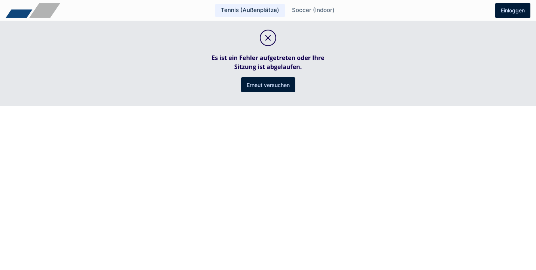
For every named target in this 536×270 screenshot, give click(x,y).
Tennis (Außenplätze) (250, 10)
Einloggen (513, 10)
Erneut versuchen (268, 85)
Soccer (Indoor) (313, 10)
